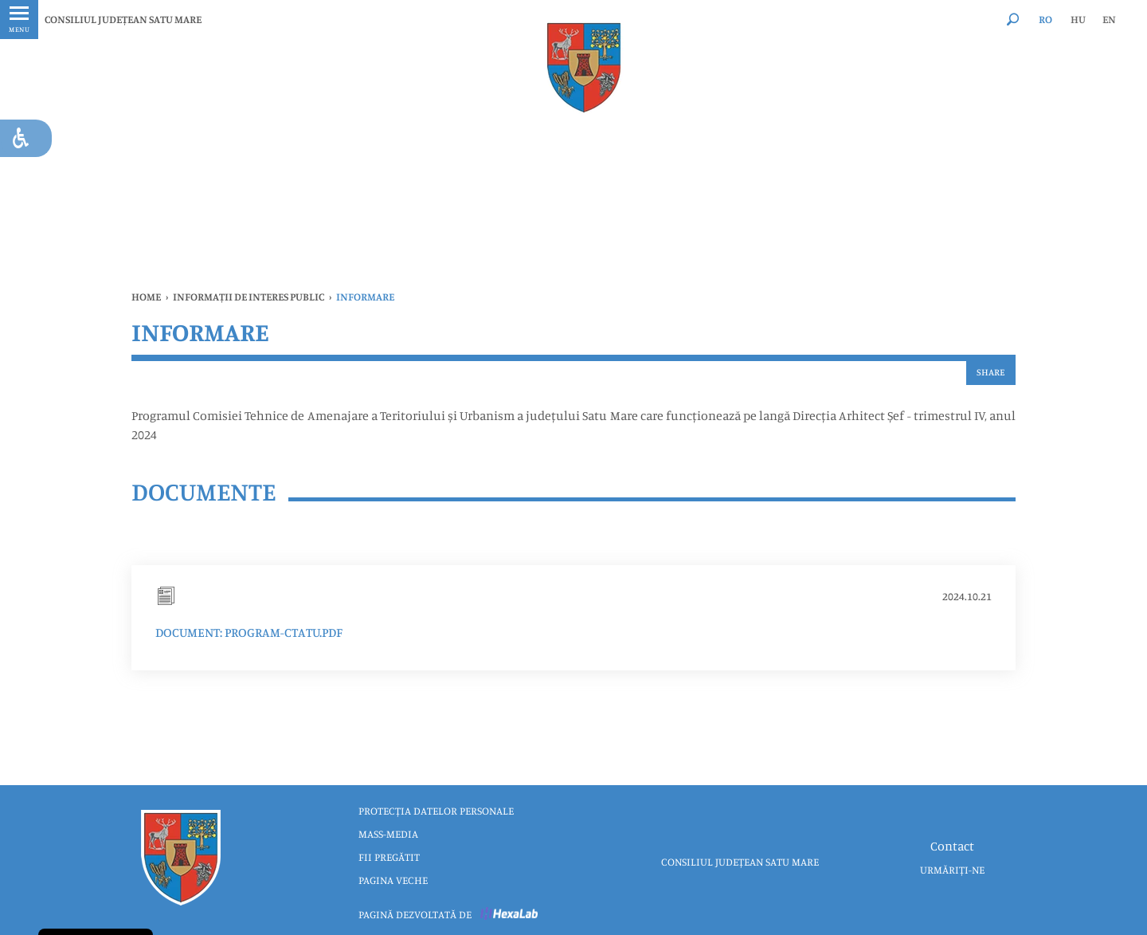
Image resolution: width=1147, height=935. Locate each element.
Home (146, 296)
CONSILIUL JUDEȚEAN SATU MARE (123, 19)
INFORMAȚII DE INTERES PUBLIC (248, 296)
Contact (952, 846)
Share (991, 372)
